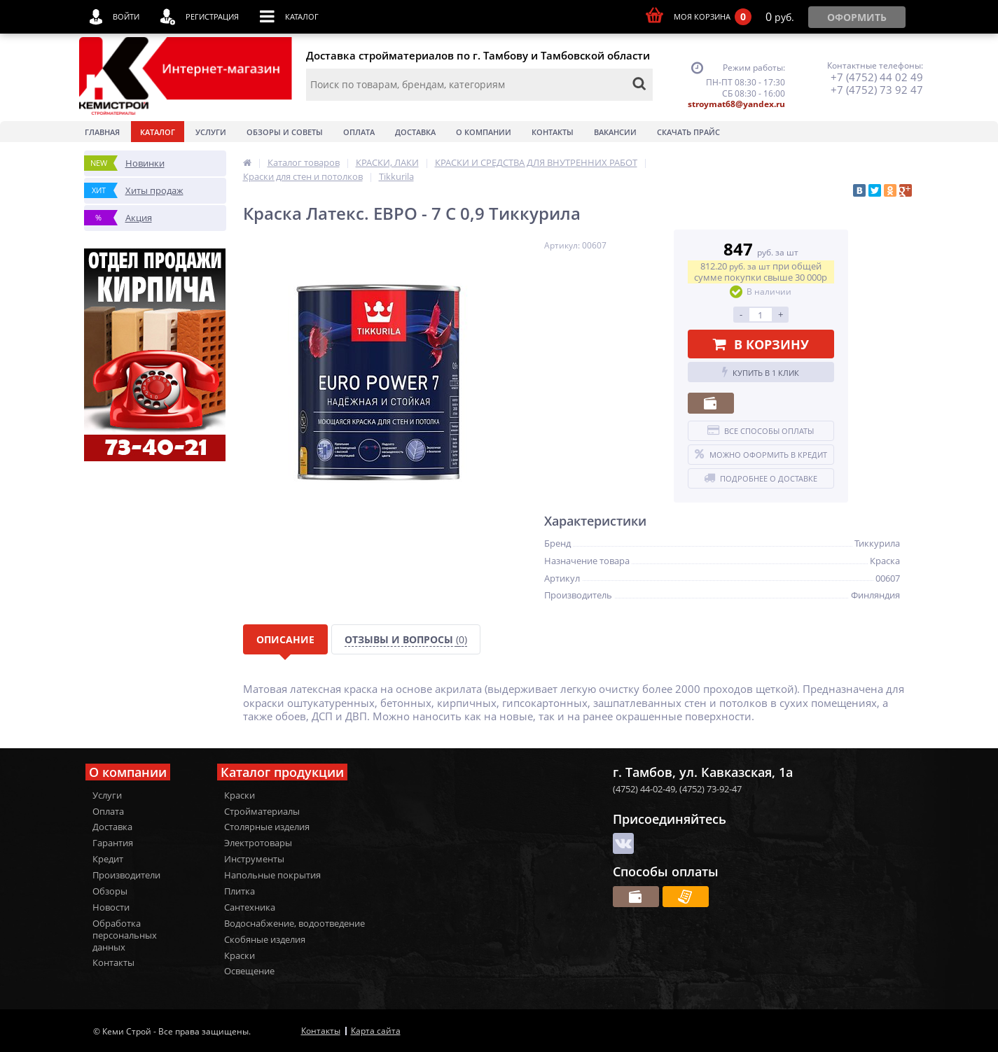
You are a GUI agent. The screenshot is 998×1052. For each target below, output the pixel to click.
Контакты (553, 132)
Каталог (157, 132)
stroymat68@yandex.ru (736, 104)
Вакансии (615, 132)
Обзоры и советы (285, 132)
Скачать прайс (688, 132)
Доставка (415, 132)
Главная (102, 132)
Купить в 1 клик (760, 372)
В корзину (761, 344)
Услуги (210, 132)
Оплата (359, 132)
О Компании (483, 132)
